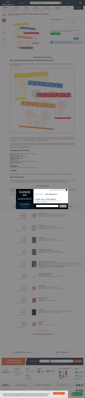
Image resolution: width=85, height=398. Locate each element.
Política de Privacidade (42, 395)
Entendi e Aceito (59, 393)
